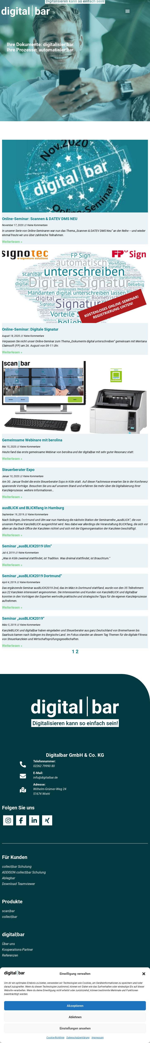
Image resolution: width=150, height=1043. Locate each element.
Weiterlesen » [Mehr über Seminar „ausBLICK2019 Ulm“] (12, 565)
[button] (144, 974)
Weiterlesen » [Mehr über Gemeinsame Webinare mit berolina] (12, 459)
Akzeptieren (75, 1006)
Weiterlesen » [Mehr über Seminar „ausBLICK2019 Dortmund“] (12, 607)
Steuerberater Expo (18, 469)
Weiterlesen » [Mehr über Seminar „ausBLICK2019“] (12, 646)
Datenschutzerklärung (78, 1037)
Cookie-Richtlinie (55, 1037)
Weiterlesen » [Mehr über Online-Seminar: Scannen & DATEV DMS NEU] (12, 242)
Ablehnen (75, 1017)
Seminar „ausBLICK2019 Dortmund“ (32, 576)
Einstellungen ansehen (75, 1028)
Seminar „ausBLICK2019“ (23, 618)
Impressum (98, 1037)
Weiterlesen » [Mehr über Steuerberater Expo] (12, 497)
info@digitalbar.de (45, 777)
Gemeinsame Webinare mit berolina (32, 440)
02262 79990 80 (44, 766)
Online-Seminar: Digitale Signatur (30, 329)
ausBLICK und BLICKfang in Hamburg (33, 508)
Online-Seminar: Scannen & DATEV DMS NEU (39, 219)
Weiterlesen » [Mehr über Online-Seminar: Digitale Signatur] (12, 352)
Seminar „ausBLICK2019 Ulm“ (27, 546)
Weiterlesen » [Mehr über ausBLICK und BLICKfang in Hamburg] (12, 535)
